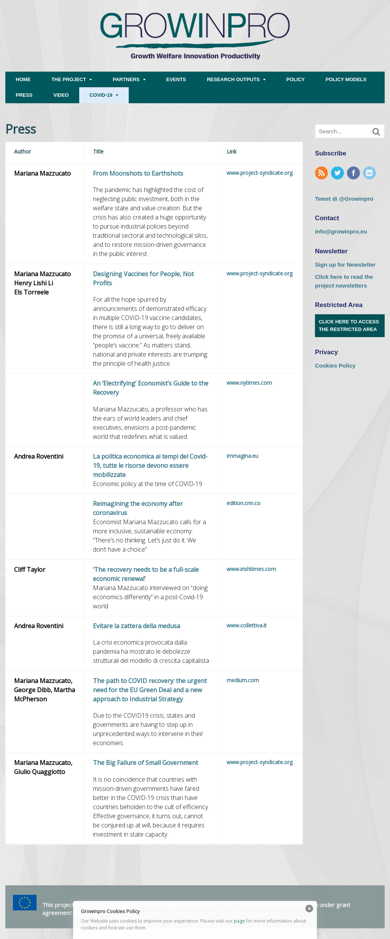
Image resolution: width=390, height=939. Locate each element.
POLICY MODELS (346, 79)
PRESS (24, 95)
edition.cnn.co (244, 503)
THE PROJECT (68, 79)
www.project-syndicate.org (259, 172)
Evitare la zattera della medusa (136, 626)
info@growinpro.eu (341, 231)
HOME (23, 79)
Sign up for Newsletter (345, 264)
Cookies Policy (335, 365)
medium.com (243, 680)
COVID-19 (101, 95)
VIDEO (61, 95)
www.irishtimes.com (251, 569)
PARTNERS (126, 79)
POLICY (295, 79)
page (239, 921)
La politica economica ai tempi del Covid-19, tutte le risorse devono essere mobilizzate (150, 465)
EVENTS (176, 79)
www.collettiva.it (247, 625)
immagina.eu (242, 455)
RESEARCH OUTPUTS (233, 79)
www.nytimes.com (249, 382)
